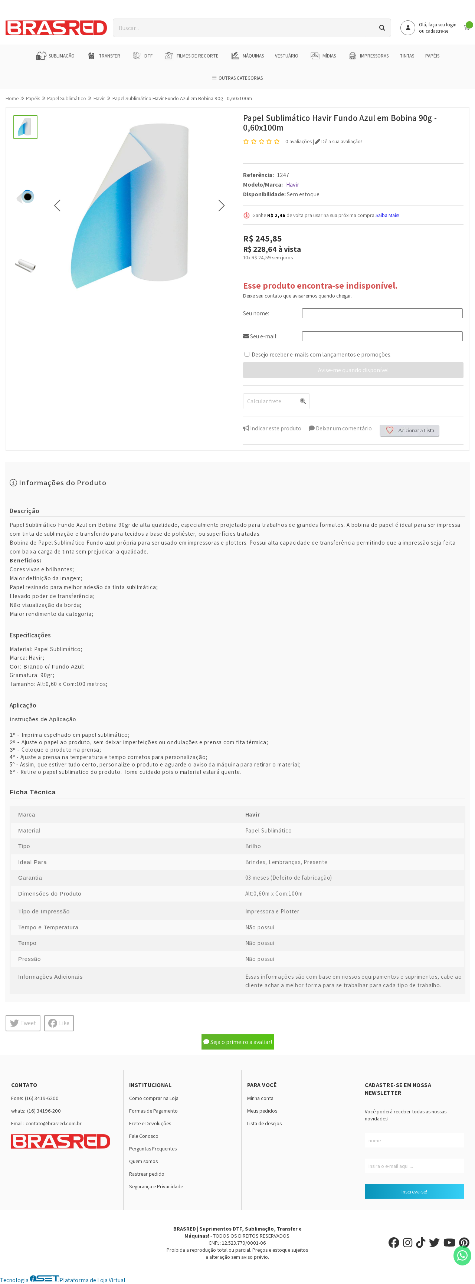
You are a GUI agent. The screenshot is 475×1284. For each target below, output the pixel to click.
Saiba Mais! (387, 215)
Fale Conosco (143, 1135)
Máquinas (247, 55)
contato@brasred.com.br (54, 1123)
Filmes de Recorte (191, 55)
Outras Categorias (237, 78)
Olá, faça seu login (437, 25)
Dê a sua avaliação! (338, 141)
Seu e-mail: (260, 336)
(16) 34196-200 (44, 1110)
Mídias (322, 55)
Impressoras (368, 55)
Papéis (432, 56)
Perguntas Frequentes (153, 1148)
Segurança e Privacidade (156, 1186)
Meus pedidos (262, 1110)
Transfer (103, 55)
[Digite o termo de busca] (243, 28)
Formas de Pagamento (153, 1110)
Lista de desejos (264, 1123)
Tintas (407, 56)
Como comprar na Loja (153, 1097)
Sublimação (55, 55)
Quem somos (143, 1161)
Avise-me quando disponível (353, 370)
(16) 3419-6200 (42, 1097)
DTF (142, 55)
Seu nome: (256, 313)
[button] (56, 205)
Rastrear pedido (146, 1173)
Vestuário (286, 56)
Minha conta (260, 1097)
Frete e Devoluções (150, 1123)
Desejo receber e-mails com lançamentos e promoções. (322, 354)
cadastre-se (437, 31)
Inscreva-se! (414, 1191)
